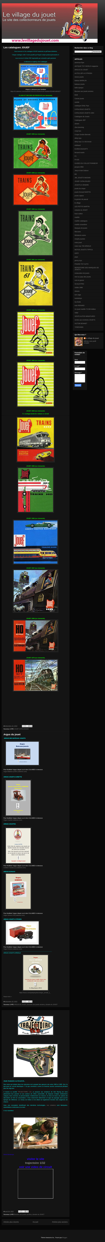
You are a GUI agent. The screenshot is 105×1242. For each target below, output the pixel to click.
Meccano (78, 232)
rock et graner (79, 280)
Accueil (35, 1222)
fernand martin (79, 152)
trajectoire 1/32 (35, 1163)
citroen (77, 124)
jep (76, 174)
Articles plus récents (11, 1222)
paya (76, 257)
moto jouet (78, 242)
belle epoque (79, 88)
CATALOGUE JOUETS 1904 (84, 113)
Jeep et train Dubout (81, 170)
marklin (77, 217)
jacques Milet (79, 167)
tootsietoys (78, 298)
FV (76, 156)
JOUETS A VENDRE (82, 185)
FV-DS (77, 160)
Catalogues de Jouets (82, 116)
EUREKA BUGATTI (81, 149)
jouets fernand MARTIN (83, 192)
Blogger (64, 1237)
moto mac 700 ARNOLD (83, 246)
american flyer (79, 62)
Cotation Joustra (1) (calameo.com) (15, 867)
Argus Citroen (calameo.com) (13, 949)
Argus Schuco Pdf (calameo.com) (14, 915)
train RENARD (79, 305)
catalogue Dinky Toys (82, 106)
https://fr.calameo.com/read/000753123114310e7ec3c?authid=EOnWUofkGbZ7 (35, 91)
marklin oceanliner (81, 224)
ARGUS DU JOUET (20, 1004)
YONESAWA (79, 327)
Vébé (76, 313)
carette (77, 102)
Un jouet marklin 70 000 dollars (85, 309)
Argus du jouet (12, 734)
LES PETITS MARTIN (82, 206)
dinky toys (78, 138)
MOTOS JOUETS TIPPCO (84, 250)
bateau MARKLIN (81, 80)
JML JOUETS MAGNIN (82, 178)
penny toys (78, 260)
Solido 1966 (79, 287)
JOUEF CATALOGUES (21, 729)
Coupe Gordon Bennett (82, 134)
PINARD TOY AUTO (81, 264)
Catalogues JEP (80, 120)
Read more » (8, 996)
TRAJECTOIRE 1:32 (25, 1092)
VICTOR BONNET (81, 323)
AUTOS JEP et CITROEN (83, 73)
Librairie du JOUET (51, 1004)
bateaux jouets (80, 84)
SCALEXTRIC (79, 284)
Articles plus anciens (60, 1222)
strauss (77, 291)
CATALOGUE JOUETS (82, 109)
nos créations (51, 1105)
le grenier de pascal (81, 199)
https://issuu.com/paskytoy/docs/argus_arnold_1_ (34, 992)
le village (77, 203)
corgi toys (78, 131)
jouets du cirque (80, 188)
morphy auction (80, 239)
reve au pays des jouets (83, 277)
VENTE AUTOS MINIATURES (85, 316)
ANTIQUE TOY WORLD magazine (86, 66)
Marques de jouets (81, 228)
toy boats (78, 302)
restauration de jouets (82, 273)
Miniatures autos (80, 235)
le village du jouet (92, 338)
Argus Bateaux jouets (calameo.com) (15, 771)
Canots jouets (79, 98)
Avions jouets (79, 77)
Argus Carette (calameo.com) (13, 820)
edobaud (78, 145)
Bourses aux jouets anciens (36, 1004)
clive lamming (79, 127)
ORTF (77, 253)
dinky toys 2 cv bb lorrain (83, 142)
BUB (76, 95)
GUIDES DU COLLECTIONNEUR (86, 163)
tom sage (78, 295)
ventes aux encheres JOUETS (85, 320)
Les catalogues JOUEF (17, 47)
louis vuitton (79, 214)
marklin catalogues (81, 221)
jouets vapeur (79, 196)
